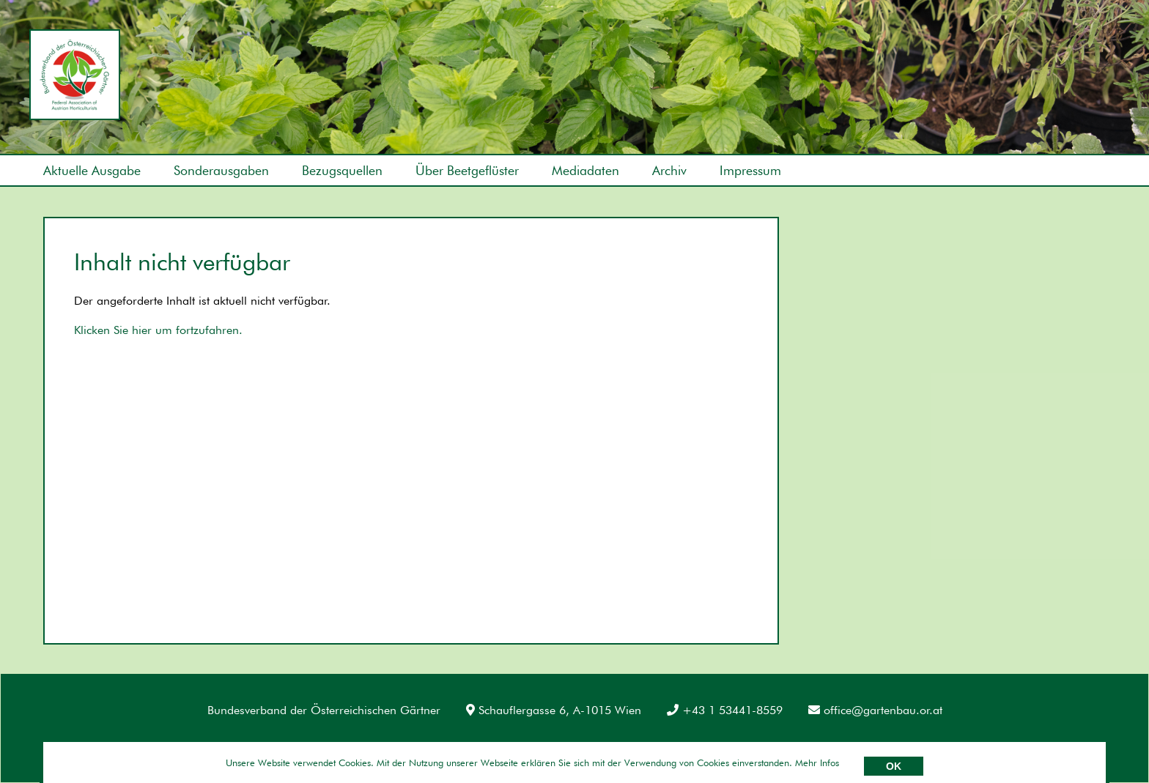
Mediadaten (585, 170)
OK (893, 766)
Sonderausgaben (221, 170)
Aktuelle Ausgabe (92, 170)
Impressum (750, 170)
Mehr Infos (817, 762)
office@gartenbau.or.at (875, 710)
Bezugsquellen (342, 170)
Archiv (669, 170)
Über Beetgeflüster (467, 170)
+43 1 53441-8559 (725, 710)
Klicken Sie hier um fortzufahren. (158, 330)
